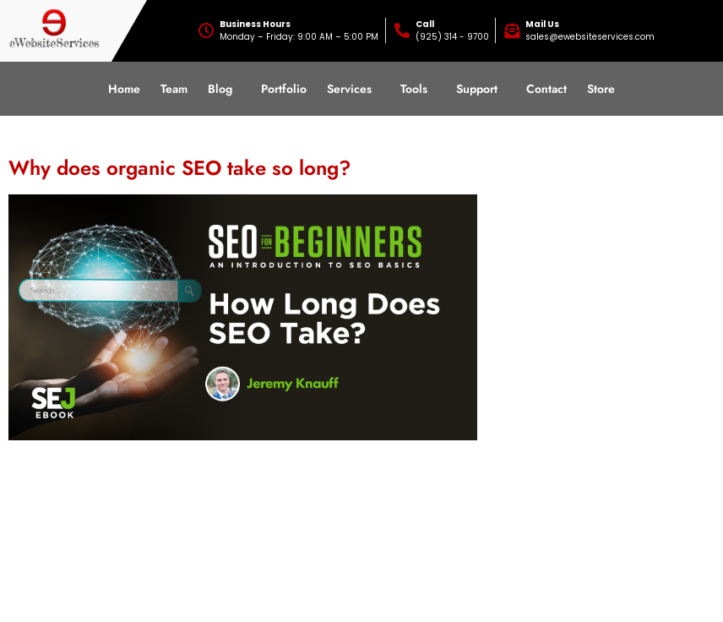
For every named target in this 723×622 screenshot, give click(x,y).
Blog (220, 88)
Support (476, 88)
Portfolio (284, 88)
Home (124, 88)
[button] (224, 88)
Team (174, 88)
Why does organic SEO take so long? (179, 168)
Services (349, 88)
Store (601, 88)
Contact (546, 88)
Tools (413, 88)
